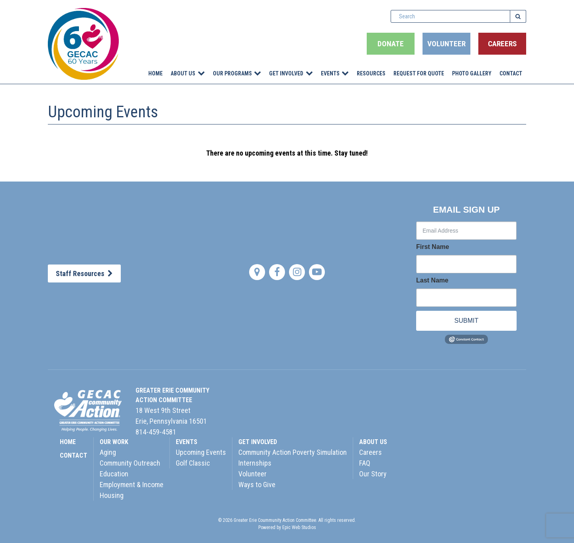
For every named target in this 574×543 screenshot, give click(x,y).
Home (155, 73)
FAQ (364, 463)
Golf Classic (193, 463)
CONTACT (73, 455)
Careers (502, 43)
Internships (254, 463)
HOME (68, 442)
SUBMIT (466, 320)
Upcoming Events (201, 452)
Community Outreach (130, 463)
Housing (112, 495)
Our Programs (232, 73)
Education (114, 474)
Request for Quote (418, 73)
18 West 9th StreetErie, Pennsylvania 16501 (171, 415)
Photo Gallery (471, 73)
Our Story (373, 474)
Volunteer (446, 43)
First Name (432, 247)
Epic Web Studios (299, 527)
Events (330, 73)
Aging (108, 452)
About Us (183, 73)
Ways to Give (256, 484)
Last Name (432, 280)
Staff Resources (84, 273)
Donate (390, 43)
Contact (510, 73)
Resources (371, 73)
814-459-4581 (156, 432)
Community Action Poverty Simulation (292, 452)
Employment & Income (131, 484)
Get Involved (286, 73)
